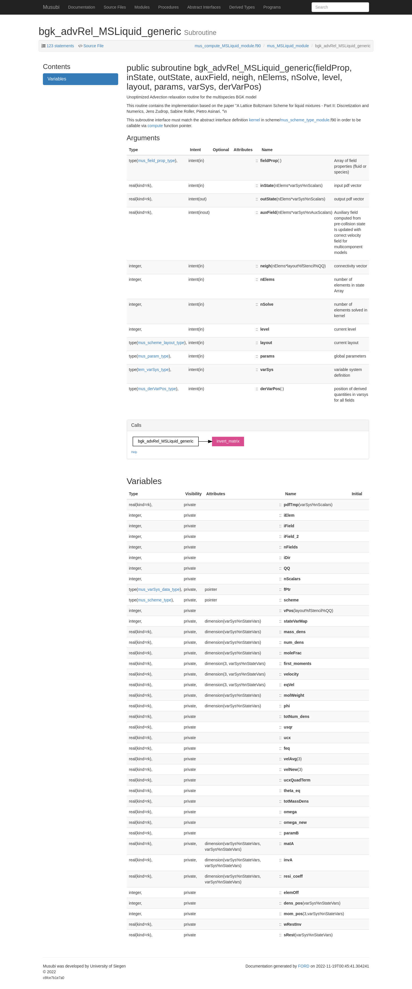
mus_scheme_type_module (304, 120)
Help (134, 452)
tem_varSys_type (153, 369)
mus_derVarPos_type (157, 388)
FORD (304, 966)
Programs (272, 7)
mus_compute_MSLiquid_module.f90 (228, 46)
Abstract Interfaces (204, 7)
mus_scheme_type (155, 600)
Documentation (81, 7)
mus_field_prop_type (156, 160)
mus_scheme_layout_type (161, 342)
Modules (142, 7)
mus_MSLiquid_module (288, 46)
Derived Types (242, 7)
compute (155, 125)
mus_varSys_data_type (159, 589)
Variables (56, 78)
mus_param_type (153, 356)
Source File (93, 46)
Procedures (168, 7)
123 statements (60, 46)
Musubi (51, 7)
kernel (254, 120)
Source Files (115, 7)
